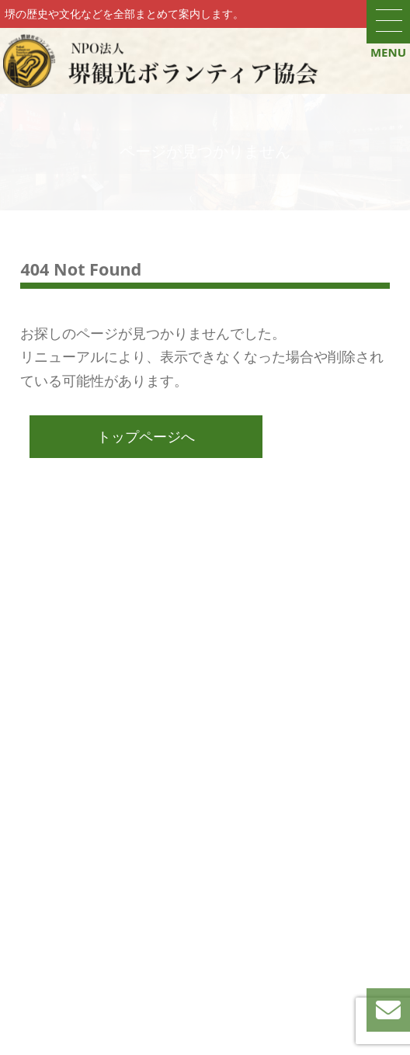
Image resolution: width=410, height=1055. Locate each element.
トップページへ (146, 436)
